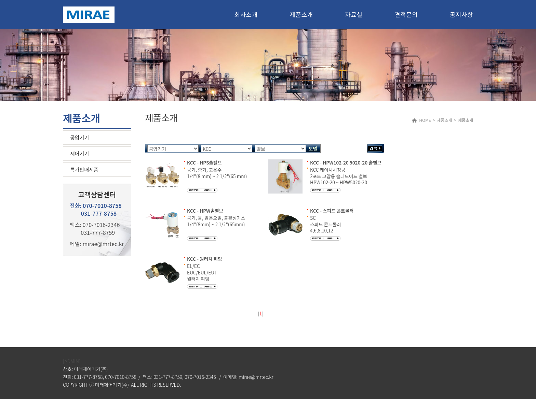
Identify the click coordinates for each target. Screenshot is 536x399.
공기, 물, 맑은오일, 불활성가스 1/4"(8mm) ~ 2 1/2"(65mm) (216, 220)
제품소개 (301, 14)
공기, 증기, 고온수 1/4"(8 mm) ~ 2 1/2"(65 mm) (217, 172)
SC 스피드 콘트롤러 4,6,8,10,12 (325, 224)
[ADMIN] (71, 361)
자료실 (353, 14)
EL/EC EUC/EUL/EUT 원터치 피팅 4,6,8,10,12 (202, 275)
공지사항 (461, 14)
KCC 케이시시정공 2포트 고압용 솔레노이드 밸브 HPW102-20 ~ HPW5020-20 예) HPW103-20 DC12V (338, 182)
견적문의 (406, 14)
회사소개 (245, 14)
